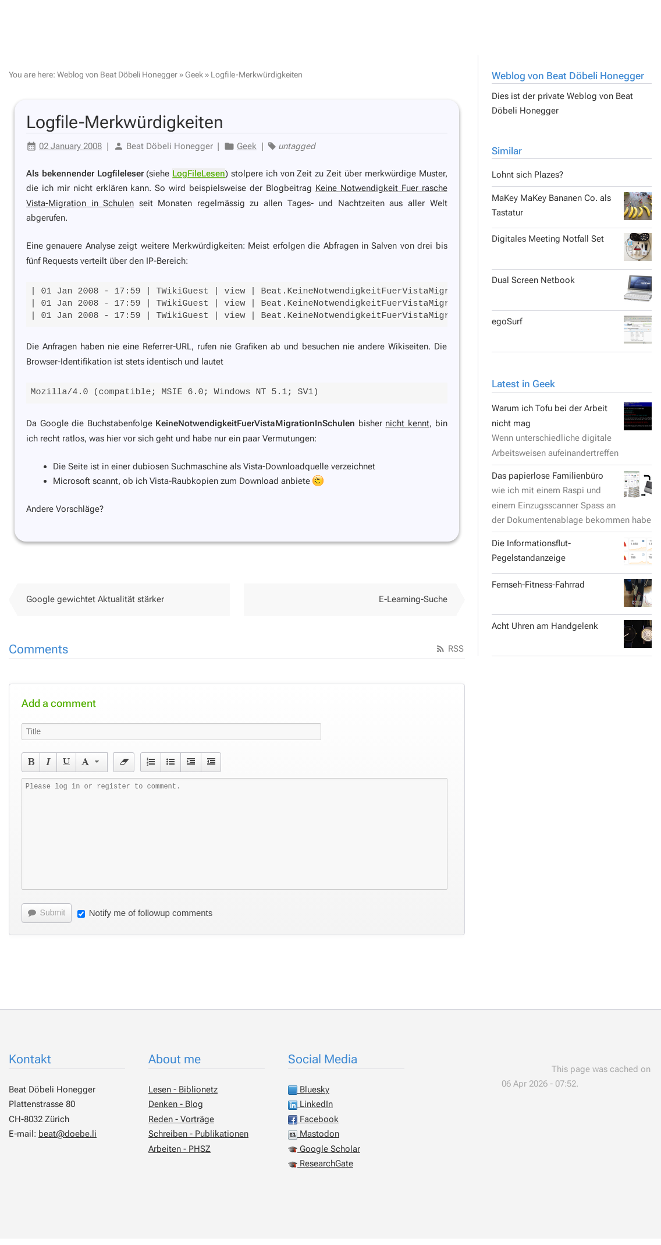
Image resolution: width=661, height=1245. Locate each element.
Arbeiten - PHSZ (179, 1155)
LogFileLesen (198, 180)
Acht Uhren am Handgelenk (572, 641)
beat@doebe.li (67, 1140)
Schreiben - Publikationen (198, 1140)
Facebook (313, 1125)
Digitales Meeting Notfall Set (572, 253)
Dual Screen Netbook (572, 295)
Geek (194, 81)
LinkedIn (310, 1110)
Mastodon (313, 1140)
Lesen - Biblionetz (183, 1096)
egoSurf (572, 336)
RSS (449, 655)
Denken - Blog (175, 1110)
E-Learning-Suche (413, 605)
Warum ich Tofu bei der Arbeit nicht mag (572, 437)
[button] (31, 769)
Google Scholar (324, 1155)
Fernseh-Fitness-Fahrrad (572, 599)
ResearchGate (320, 1170)
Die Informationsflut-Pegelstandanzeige (572, 558)
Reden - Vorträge (181, 1125)
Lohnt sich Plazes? (527, 181)
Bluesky (308, 1096)
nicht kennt (407, 430)
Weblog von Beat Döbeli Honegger (568, 82)
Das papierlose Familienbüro (572, 504)
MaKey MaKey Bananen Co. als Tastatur (572, 213)
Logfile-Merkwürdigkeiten (257, 81)
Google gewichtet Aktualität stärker (95, 605)
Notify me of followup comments (145, 919)
